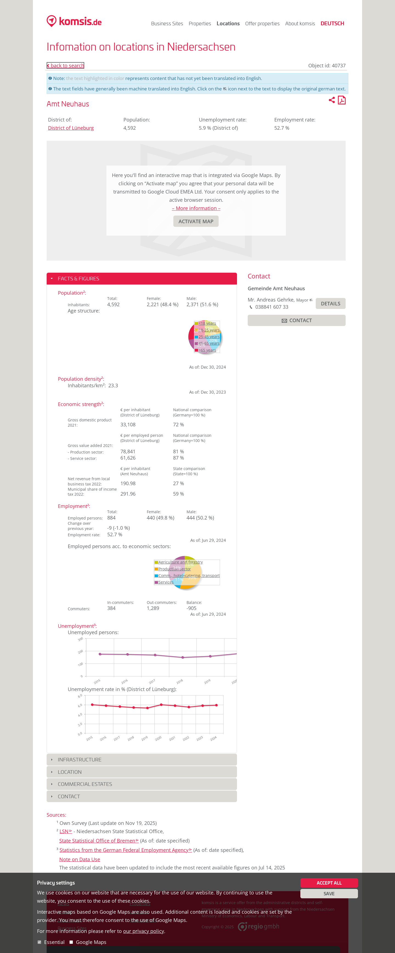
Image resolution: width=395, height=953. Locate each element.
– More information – (196, 208)
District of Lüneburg (71, 128)
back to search (65, 65)
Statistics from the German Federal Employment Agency (126, 850)
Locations (228, 23)
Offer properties (262, 23)
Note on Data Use (79, 859)
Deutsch (332, 23)
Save (329, 893)
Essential (54, 942)
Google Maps (91, 942)
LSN (66, 831)
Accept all (329, 883)
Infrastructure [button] (79, 759)
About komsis (300, 23)
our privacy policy (143, 931)
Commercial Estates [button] (85, 784)
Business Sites (167, 23)
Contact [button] (69, 796)
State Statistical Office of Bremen (99, 840)
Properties (200, 23)
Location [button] (70, 772)
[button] (196, 221)
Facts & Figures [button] (78, 278)
